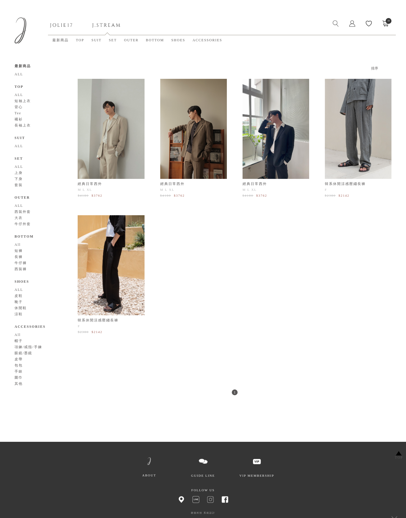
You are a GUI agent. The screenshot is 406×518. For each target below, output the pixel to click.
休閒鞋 (21, 308)
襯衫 (19, 119)
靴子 (19, 302)
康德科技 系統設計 (203, 513)
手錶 (19, 371)
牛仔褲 (21, 263)
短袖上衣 (23, 101)
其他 (19, 384)
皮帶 (19, 359)
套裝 (19, 185)
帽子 (19, 341)
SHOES (178, 40)
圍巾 (19, 377)
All (18, 245)
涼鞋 (19, 314)
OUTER (131, 40)
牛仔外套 (23, 224)
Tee (18, 113)
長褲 (19, 257)
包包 (19, 365)
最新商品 (60, 40)
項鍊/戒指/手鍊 (28, 347)
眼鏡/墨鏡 (23, 353)
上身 (19, 173)
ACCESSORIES (207, 40)
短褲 (19, 251)
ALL (19, 74)
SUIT (96, 40)
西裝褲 (21, 269)
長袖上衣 (23, 125)
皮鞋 (19, 296)
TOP (80, 40)
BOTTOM (155, 40)
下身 (19, 179)
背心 (19, 107)
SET (113, 40)
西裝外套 (23, 212)
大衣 (19, 218)
